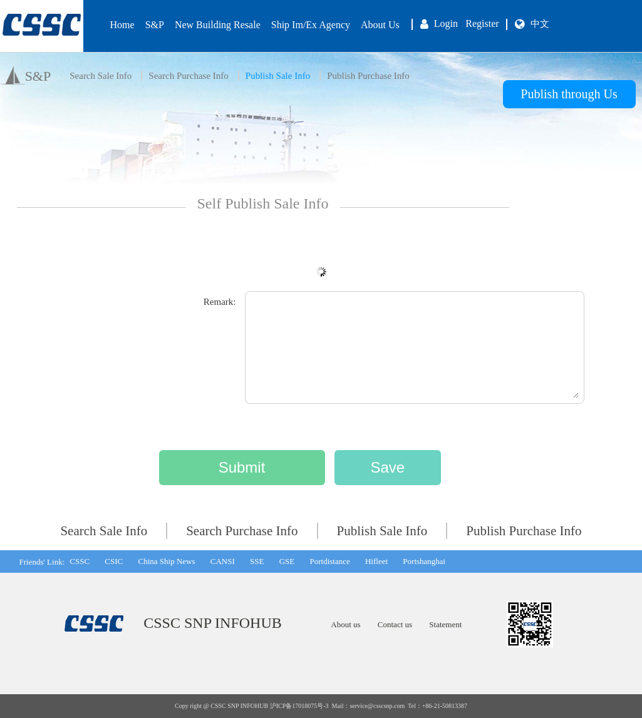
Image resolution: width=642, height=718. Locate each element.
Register (482, 23)
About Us (380, 24)
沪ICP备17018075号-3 (299, 705)
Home (122, 24)
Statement (445, 624)
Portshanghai (424, 561)
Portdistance (329, 561)
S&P (154, 24)
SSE (257, 561)
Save (387, 467)
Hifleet (376, 561)
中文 (540, 24)
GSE (287, 561)
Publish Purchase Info (368, 76)
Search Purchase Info (188, 76)
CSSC (80, 561)
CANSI (222, 561)
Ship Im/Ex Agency (310, 24)
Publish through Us (568, 94)
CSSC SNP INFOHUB (212, 623)
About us (345, 624)
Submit (242, 467)
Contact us (395, 624)
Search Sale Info (101, 76)
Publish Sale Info (278, 76)
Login (446, 23)
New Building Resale (218, 24)
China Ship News (166, 561)
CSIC (114, 561)
